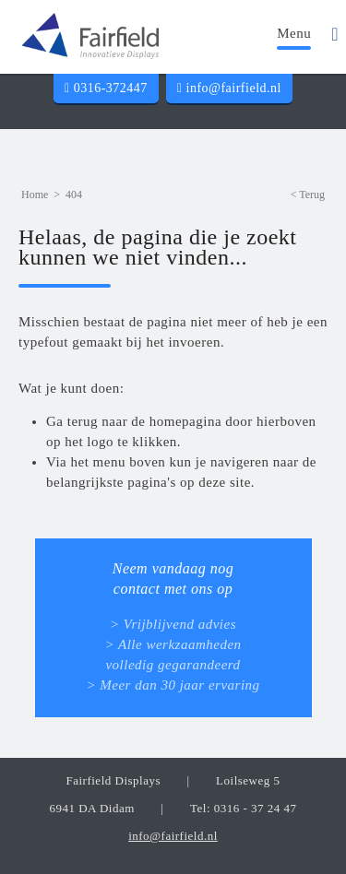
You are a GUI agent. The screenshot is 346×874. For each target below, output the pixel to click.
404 (74, 194)
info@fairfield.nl (229, 88)
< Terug (308, 194)
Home (34, 194)
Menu (294, 33)
